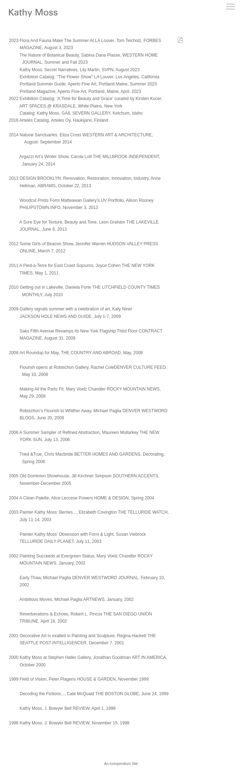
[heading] (33, 15)
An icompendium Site (121, 764)
